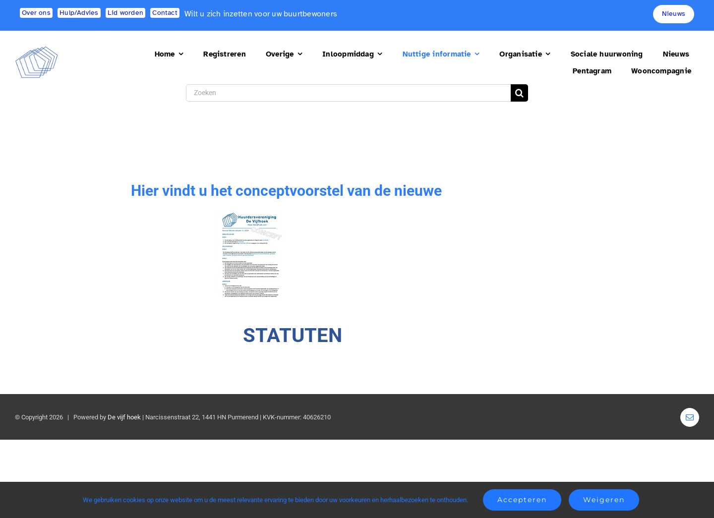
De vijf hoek (124, 417)
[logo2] (37, 50)
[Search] (519, 93)
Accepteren (522, 499)
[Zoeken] (348, 93)
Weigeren (604, 499)
